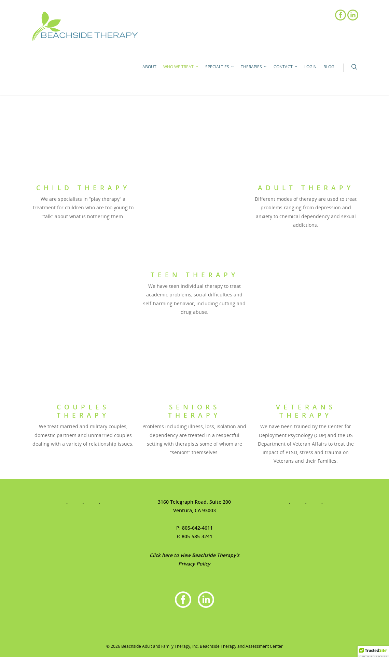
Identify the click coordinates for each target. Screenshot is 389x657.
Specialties (220, 67)
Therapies (254, 67)
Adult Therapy (306, 187)
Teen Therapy (194, 274)
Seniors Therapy (194, 411)
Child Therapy (83, 187)
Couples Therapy (83, 411)
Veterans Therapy (306, 411)
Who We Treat (181, 67)
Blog (328, 67)
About (149, 67)
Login (310, 67)
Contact (286, 67)
